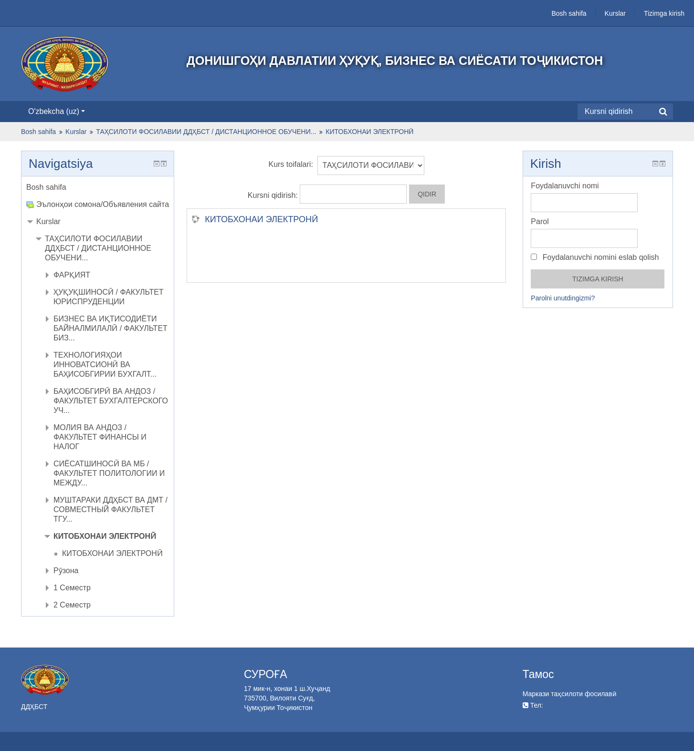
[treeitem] (97, 187)
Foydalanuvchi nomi (565, 186)
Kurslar (615, 13)
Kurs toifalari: (290, 164)
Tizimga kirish (664, 13)
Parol (539, 221)
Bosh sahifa (568, 13)
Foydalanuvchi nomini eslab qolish (595, 257)
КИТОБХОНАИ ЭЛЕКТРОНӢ (261, 219)
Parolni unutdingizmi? (563, 298)
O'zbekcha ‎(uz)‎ (56, 111)
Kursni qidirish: (274, 195)
